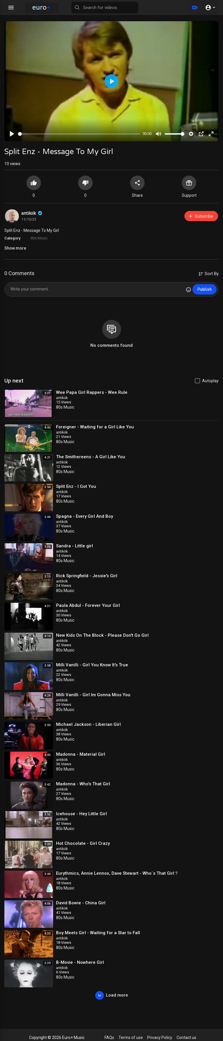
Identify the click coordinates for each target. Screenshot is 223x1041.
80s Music (39, 238)
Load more (111, 995)
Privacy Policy (159, 1037)
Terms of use (130, 1037)
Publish (204, 289)
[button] (210, 7)
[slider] (79, 134)
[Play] (12, 133)
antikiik (32, 213)
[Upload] (195, 7)
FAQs (109, 1037)
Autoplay (210, 380)
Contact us (186, 1037)
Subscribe (200, 216)
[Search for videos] (104, 7)
